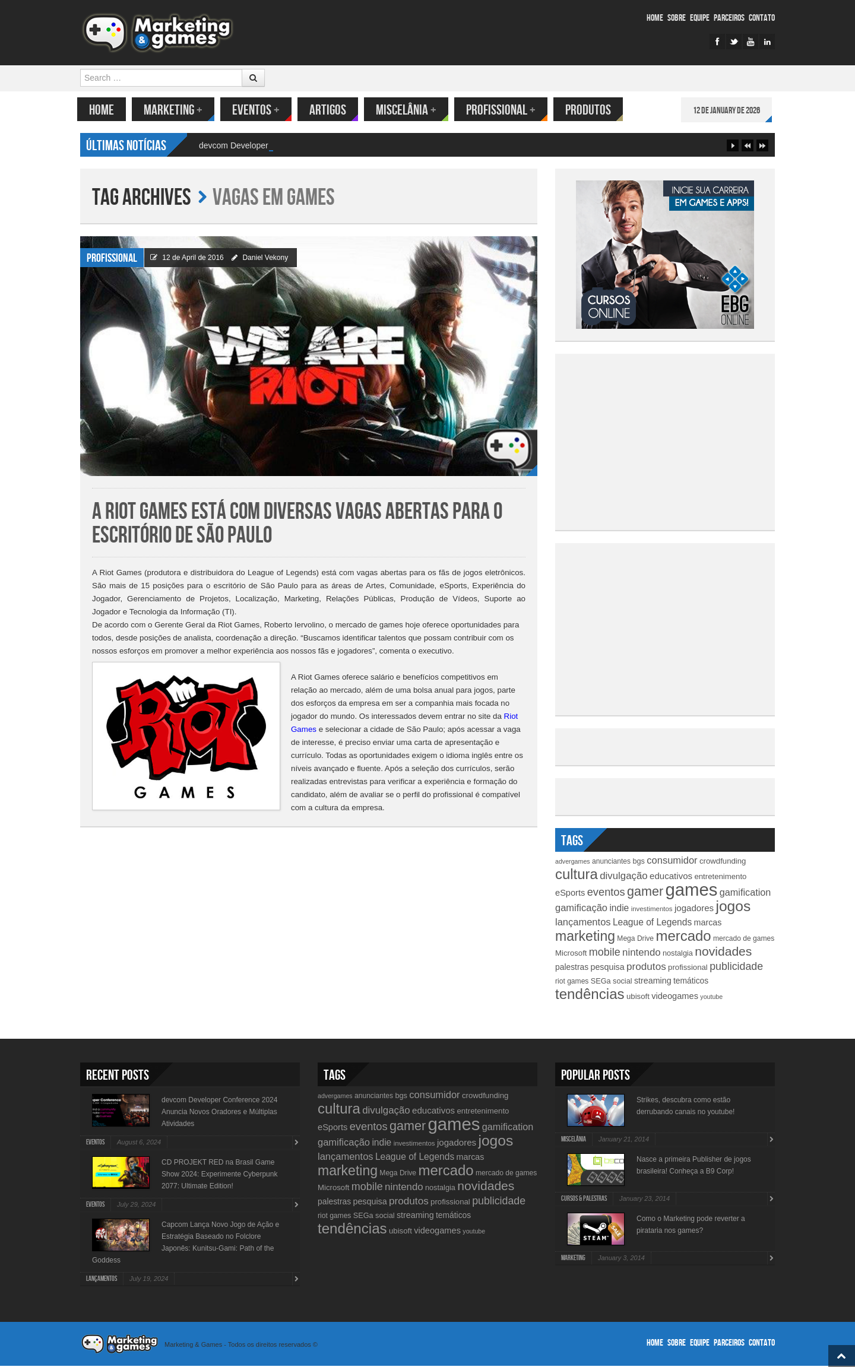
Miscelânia (409, 110)
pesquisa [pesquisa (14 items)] (607, 968)
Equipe (700, 18)
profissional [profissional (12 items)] (688, 968)
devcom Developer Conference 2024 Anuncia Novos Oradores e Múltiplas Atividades (219, 1113)
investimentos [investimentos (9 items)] (652, 910)
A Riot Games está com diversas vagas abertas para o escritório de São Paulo (297, 525)
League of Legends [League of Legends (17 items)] (652, 923)
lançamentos (101, 1280)
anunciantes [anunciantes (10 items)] (611, 862)
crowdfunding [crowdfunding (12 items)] (722, 862)
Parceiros (729, 18)
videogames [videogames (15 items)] (674, 997)
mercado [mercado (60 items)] (683, 937)
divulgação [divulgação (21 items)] (623, 877)
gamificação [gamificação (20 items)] (581, 908)
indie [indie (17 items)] (619, 909)
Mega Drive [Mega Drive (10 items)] (635, 939)
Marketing (176, 110)
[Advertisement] (665, 441)
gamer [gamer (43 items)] (645, 892)
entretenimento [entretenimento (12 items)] (720, 877)
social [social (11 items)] (622, 982)
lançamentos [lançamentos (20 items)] (583, 923)
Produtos (591, 110)
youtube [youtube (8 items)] (711, 997)
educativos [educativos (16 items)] (671, 877)
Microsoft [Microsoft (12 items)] (571, 954)
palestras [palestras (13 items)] (571, 968)
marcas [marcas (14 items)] (708, 923)
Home (655, 18)
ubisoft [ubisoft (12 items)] (638, 997)
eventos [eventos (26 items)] (606, 893)
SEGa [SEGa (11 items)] (601, 982)
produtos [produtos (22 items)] (646, 967)
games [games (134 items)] (691, 890)
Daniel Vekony (265, 259)
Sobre (676, 18)
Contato (762, 18)
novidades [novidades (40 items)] (723, 952)
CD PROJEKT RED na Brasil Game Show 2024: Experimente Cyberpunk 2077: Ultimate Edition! (219, 1175)
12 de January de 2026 (729, 110)
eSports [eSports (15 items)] (570, 894)
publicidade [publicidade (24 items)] (736, 967)
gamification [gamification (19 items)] (745, 893)
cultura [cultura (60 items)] (576, 875)
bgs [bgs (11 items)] (638, 862)
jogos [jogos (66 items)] (732, 907)
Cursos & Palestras (584, 1199)
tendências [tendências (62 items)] (590, 995)
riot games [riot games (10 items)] (571, 982)
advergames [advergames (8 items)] (572, 862)
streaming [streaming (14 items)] (653, 982)
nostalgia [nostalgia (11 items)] (678, 954)
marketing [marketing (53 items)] (585, 937)
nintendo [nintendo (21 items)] (641, 953)
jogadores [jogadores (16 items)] (694, 909)
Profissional (504, 110)
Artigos (330, 110)
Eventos (259, 110)
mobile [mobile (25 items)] (604, 953)
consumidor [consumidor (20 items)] (672, 861)
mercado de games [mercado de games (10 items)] (743, 939)
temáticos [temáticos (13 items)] (690, 982)
